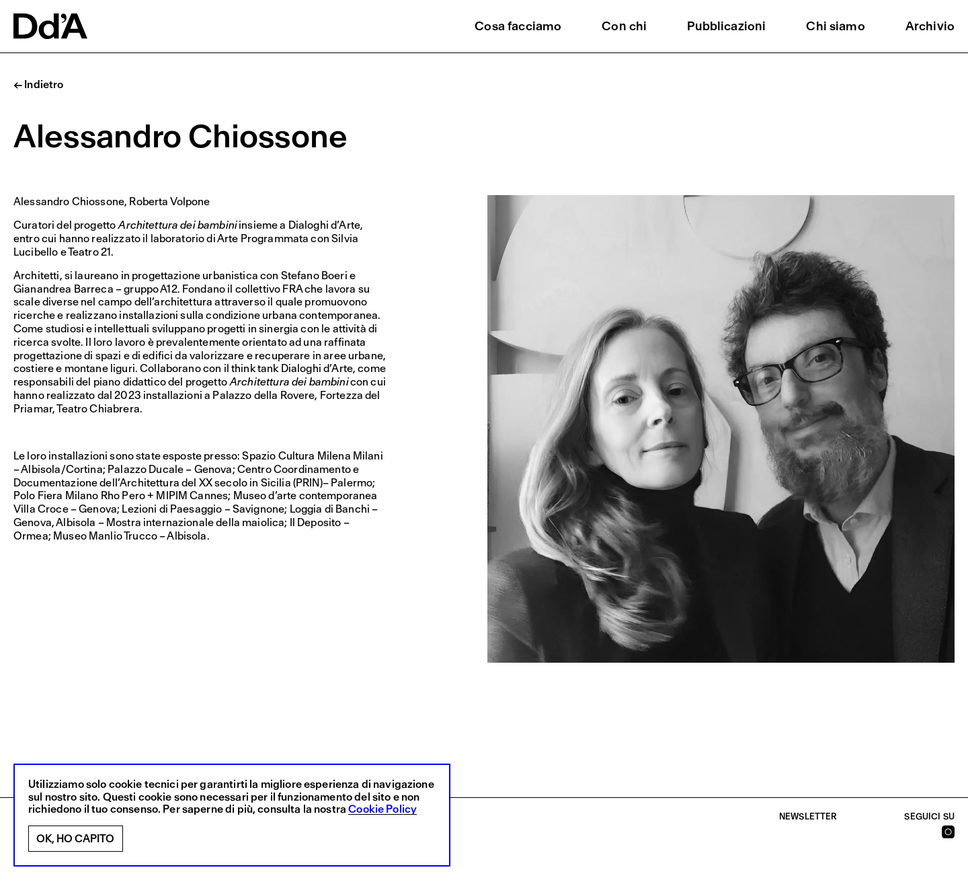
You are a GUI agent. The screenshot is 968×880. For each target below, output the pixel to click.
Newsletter (808, 816)
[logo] (50, 26)
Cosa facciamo (518, 26)
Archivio (930, 26)
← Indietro (38, 85)
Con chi (624, 26)
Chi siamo (835, 26)
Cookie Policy (382, 809)
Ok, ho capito (75, 838)
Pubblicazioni (726, 26)
